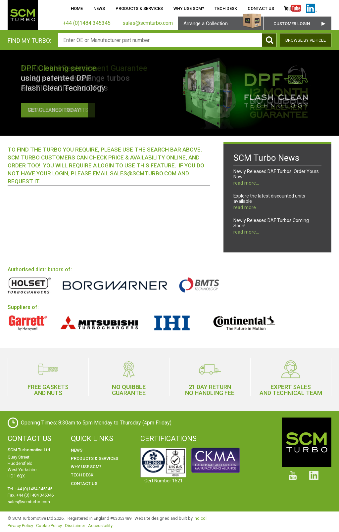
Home (77, 8)
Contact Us (261, 8)
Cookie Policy (49, 525)
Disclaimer (75, 525)
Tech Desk (226, 8)
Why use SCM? (188, 8)
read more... (246, 183)
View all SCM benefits (57, 110)
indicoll (201, 518)
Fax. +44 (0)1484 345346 (31, 495)
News (99, 8)
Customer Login (291, 23)
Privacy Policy (20, 525)
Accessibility (100, 525)
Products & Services (139, 8)
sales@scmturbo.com (143, 173)
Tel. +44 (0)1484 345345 (30, 488)
